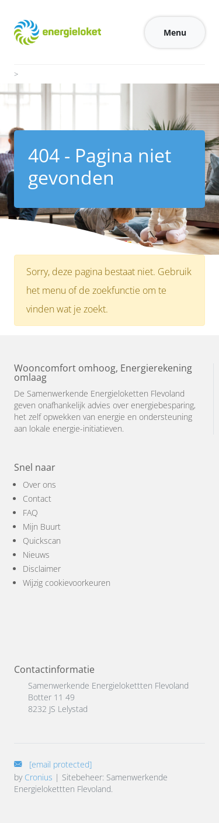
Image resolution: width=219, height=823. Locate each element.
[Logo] (57, 32)
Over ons (39, 484)
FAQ (30, 512)
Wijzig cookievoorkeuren (66, 582)
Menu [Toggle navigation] (175, 32)
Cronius (39, 777)
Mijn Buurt (42, 526)
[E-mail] (53, 764)
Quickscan (42, 540)
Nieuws (36, 554)
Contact (37, 498)
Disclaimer (42, 568)
